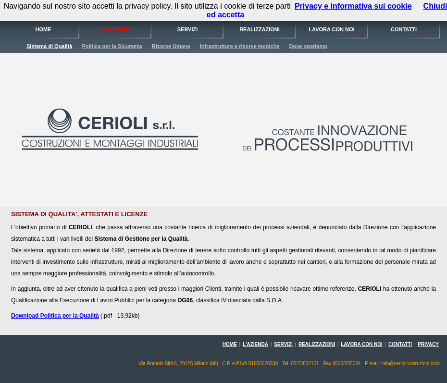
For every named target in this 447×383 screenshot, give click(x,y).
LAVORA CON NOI (331, 29)
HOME (43, 29)
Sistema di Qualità (49, 46)
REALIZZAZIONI (259, 29)
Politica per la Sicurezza (112, 46)
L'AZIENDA (115, 29)
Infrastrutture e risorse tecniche (240, 46)
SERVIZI (187, 29)
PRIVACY (428, 344)
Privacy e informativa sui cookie (353, 6)
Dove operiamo (308, 46)
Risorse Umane (171, 46)
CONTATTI (404, 29)
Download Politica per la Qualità (55, 315)
